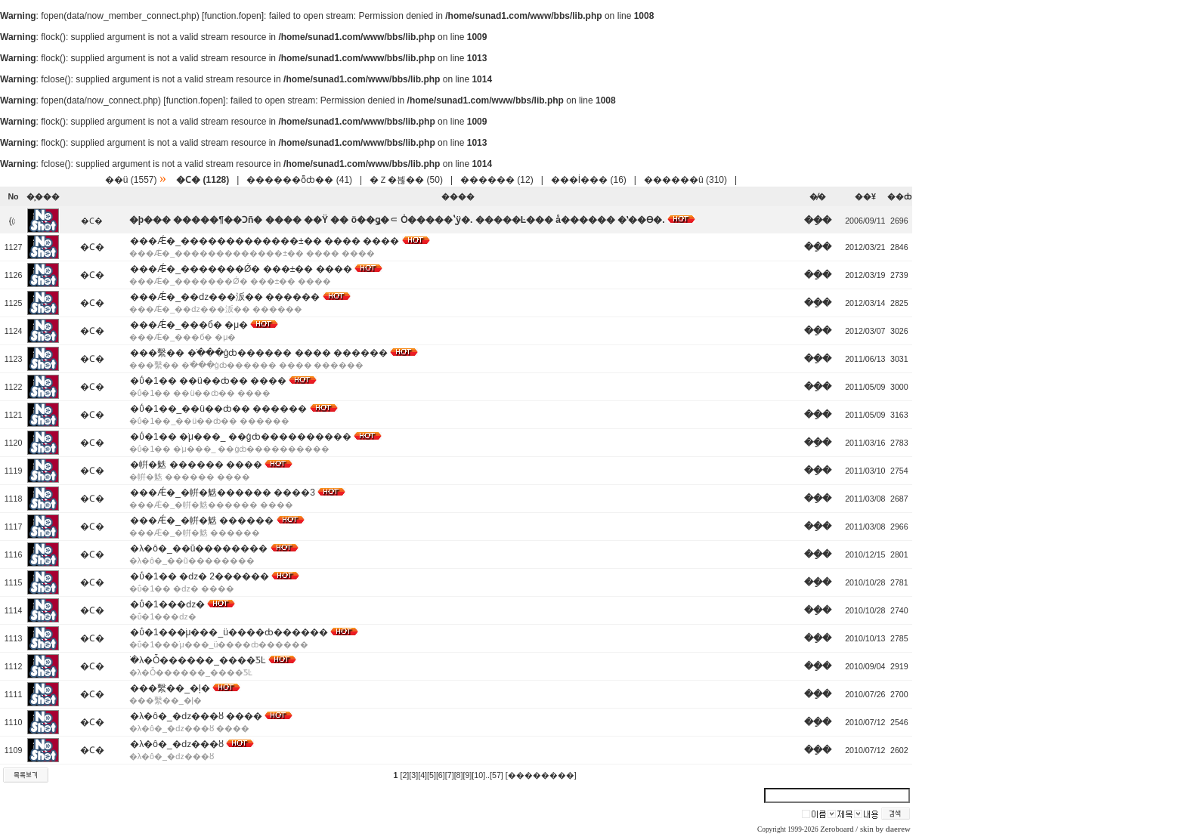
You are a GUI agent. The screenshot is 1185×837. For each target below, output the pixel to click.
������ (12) (497, 180)
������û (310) (685, 180)
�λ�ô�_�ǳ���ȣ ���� (196, 716)
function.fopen (232, 16)
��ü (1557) (131, 180)
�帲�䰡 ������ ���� (196, 464)
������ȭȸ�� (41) (299, 180)
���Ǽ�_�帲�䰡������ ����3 (222, 492)
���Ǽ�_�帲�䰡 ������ (202, 520)
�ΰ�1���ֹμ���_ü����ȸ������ (229, 632)
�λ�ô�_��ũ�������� (199, 548)
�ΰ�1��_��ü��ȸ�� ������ (218, 408)
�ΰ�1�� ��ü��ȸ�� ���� (208, 380)
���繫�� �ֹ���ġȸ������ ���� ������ (259, 352)
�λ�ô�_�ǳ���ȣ (176, 744)
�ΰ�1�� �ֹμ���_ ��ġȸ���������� (240, 436)
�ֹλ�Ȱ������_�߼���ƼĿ (197, 660)
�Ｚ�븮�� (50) (406, 180)
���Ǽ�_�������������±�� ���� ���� (264, 241)
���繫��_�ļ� (169, 688)
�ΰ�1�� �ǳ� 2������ (199, 576)
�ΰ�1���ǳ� (167, 604)
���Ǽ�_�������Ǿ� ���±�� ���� (240, 269)
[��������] (541, 775)
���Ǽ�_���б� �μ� (189, 325)
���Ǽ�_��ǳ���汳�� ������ (225, 297)
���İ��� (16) (589, 180)
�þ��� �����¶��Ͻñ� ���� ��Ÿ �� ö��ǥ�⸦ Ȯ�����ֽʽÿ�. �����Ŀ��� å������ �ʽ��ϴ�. (397, 220)
